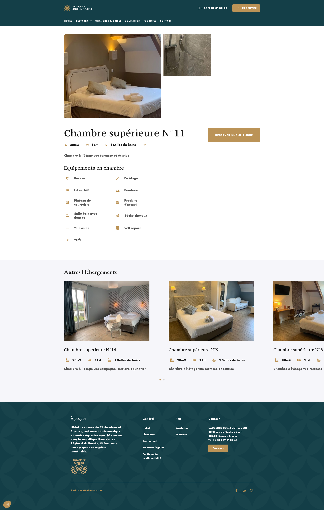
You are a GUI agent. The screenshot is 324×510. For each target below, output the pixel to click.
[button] (160, 379)
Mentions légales (153, 447)
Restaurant (150, 441)
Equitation (182, 428)
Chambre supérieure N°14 (90, 349)
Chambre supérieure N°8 (298, 349)
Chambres (149, 434)
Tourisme (181, 434)
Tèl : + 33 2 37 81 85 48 (222, 440)
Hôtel (146, 428)
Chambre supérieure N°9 (193, 349)
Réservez (247, 8)
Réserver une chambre (234, 135)
